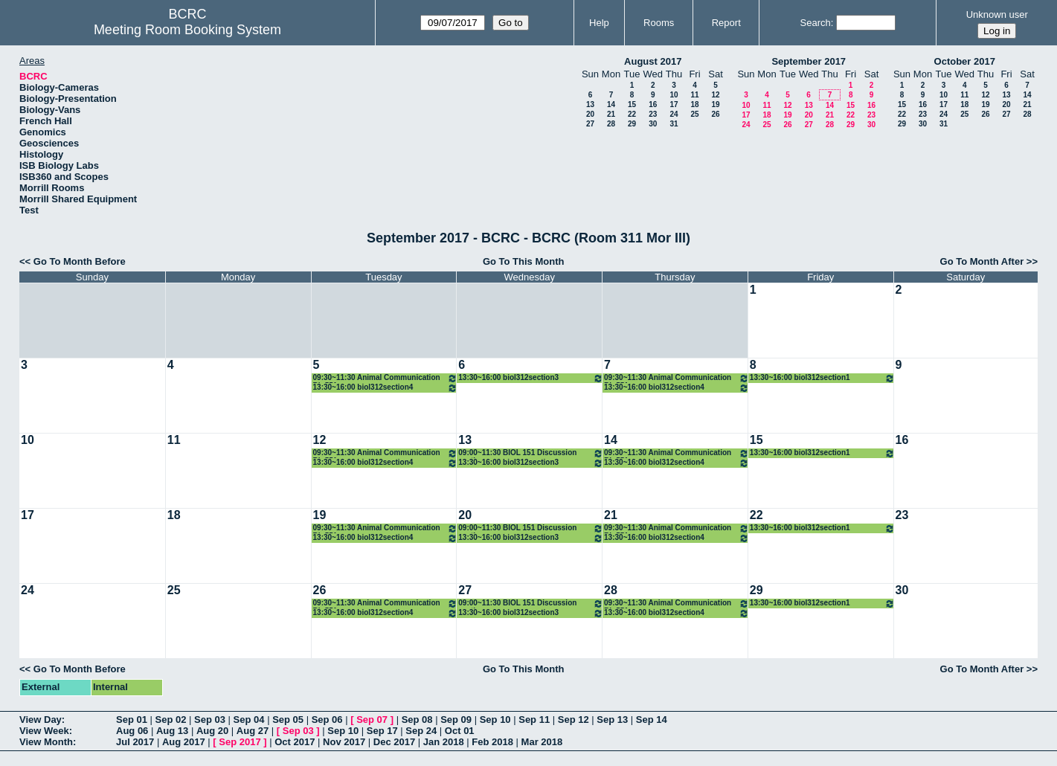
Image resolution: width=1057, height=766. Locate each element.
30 (653, 124)
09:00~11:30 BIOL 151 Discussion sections (530, 453)
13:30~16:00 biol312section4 (385, 388)
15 (632, 104)
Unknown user (997, 14)
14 (611, 104)
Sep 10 (495, 719)
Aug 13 (172, 730)
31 (673, 124)
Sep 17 (382, 730)
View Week (44, 730)
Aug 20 (212, 730)
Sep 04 (249, 719)
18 (694, 104)
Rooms (658, 22)
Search (815, 22)
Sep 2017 (239, 741)
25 (694, 114)
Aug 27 (253, 730)
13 (590, 104)
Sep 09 (456, 719)
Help (599, 22)
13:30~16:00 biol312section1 (822, 378)
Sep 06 (327, 719)
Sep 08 (417, 719)
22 (632, 114)
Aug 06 (132, 730)
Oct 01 (460, 730)
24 (673, 114)
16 (653, 104)
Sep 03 (209, 719)
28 (611, 124)
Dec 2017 (394, 741)
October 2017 (964, 61)
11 (694, 95)
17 (673, 104)
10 (673, 95)
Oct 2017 (294, 741)
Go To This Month (524, 261)
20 (590, 114)
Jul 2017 (135, 741)
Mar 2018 (542, 741)
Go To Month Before (79, 261)
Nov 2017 (344, 741)
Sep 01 (131, 719)
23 (653, 114)
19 (715, 104)
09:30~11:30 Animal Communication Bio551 (385, 378)
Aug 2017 (183, 741)
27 (590, 124)
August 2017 (652, 61)
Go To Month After (982, 261)
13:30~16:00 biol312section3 (530, 378)
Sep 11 (534, 719)
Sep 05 (287, 719)
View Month (46, 741)
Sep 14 (651, 719)
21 (611, 114)
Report (726, 22)
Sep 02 (171, 719)
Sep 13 (612, 719)
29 (632, 124)
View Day (40, 719)
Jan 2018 (443, 741)
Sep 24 (421, 730)
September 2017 (808, 61)
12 (715, 95)
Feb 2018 (492, 741)
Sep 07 (372, 719)
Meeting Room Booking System (187, 29)
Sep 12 (573, 719)
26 (715, 114)
